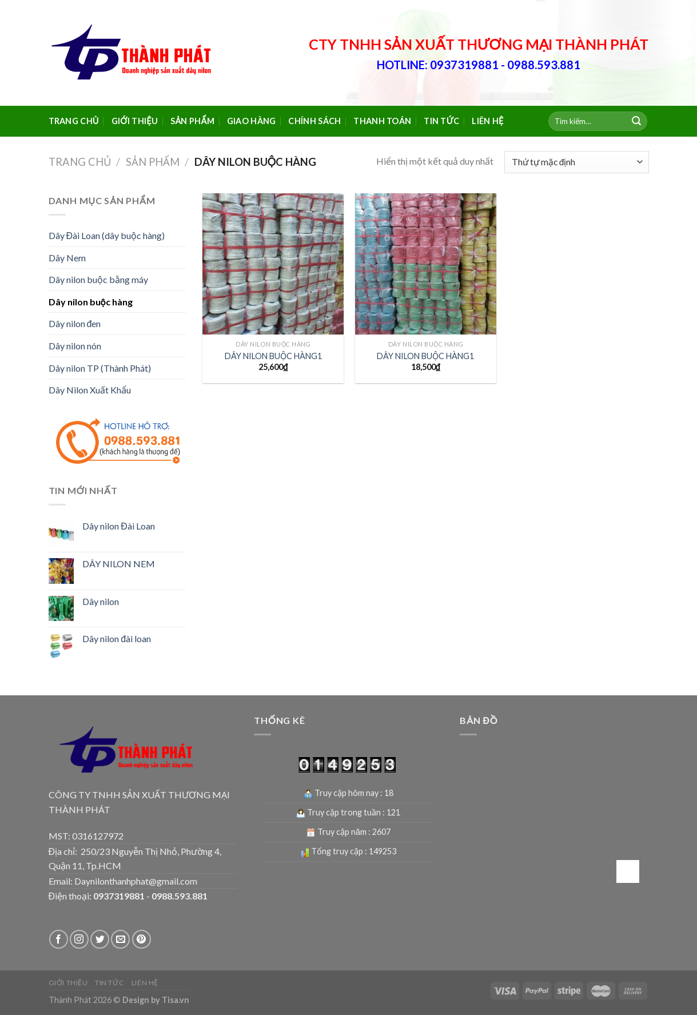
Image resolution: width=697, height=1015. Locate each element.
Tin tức (441, 121)
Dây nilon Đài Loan (118, 525)
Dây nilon (100, 601)
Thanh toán (382, 121)
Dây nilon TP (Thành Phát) (100, 368)
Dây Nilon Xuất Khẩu (90, 389)
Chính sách (314, 121)
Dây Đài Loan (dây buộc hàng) (107, 235)
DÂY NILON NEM (118, 563)
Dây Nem (67, 257)
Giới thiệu (134, 121)
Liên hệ (487, 121)
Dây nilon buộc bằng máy (98, 279)
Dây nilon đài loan (116, 638)
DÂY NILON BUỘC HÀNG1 (273, 356)
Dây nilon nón (75, 345)
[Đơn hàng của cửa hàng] (576, 162)
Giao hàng (251, 121)
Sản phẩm (192, 121)
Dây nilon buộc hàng (91, 301)
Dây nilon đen (75, 323)
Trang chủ (74, 121)
